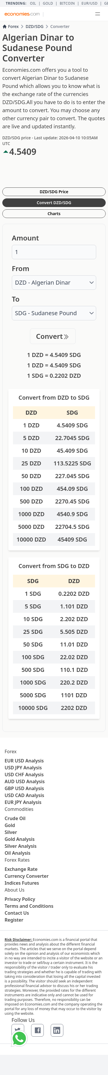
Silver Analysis (21, 846)
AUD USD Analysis (25, 781)
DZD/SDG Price (54, 191)
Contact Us (17, 913)
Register (14, 920)
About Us (14, 890)
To (16, 299)
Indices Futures (22, 883)
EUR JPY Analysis (23, 802)
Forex (10, 26)
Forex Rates (17, 860)
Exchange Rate (21, 869)
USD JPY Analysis (23, 767)
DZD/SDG (34, 26)
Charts (54, 213)
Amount (25, 238)
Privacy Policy (20, 899)
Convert (53, 336)
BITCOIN (67, 3)
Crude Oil (15, 818)
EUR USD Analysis (24, 761)
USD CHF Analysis (24, 774)
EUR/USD (90, 3)
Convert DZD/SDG (54, 202)
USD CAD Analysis (24, 795)
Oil (33, 3)
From (20, 268)
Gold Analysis (20, 839)
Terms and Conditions (29, 906)
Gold (48, 3)
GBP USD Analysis (24, 788)
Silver (11, 832)
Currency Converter (27, 876)
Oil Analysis (18, 853)
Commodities (19, 809)
